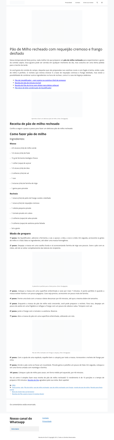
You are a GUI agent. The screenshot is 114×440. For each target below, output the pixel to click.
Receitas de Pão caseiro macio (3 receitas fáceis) (28, 394)
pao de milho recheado (41, 387)
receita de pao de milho (82, 387)
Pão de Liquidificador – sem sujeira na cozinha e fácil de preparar (40, 80)
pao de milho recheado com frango (61, 387)
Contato (77, 2)
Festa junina (16, 387)
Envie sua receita (88, 2)
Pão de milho (28, 387)
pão (22, 387)
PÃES (13, 385)
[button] (97, 2)
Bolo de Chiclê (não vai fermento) (23, 392)
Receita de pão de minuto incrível (28, 83)
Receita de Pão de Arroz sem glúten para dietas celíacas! (37, 85)
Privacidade (68, 2)
